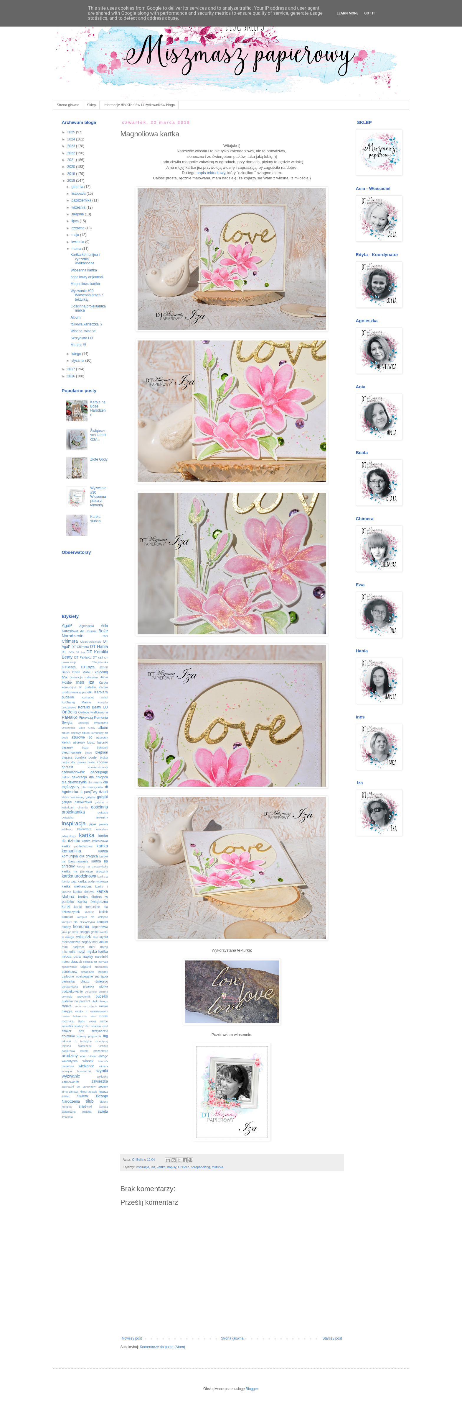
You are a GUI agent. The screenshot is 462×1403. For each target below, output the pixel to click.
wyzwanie (71, 1076)
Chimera (70, 641)
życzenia (67, 1116)
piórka (103, 986)
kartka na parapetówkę (92, 866)
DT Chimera (80, 647)
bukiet (91, 762)
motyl (81, 951)
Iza (153, 1167)
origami (85, 966)
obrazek (76, 961)
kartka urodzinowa (79, 876)
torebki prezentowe (94, 1050)
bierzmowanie (72, 752)
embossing (77, 797)
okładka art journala (95, 961)
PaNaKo (70, 717)
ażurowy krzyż (84, 742)
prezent (103, 991)
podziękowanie (72, 991)
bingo (88, 752)
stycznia (78, 360)
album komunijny (92, 732)
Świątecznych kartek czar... (98, 435)
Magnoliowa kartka (85, 284)
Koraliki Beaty (89, 707)
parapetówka (70, 986)
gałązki (102, 797)
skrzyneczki (100, 1031)
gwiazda (103, 812)
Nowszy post (132, 1338)
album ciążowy (71, 732)
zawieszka (100, 1081)
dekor (66, 777)
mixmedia (68, 951)
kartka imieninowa (95, 841)
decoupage (99, 772)
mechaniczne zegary (76, 942)
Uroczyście (69, 727)
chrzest (67, 767)
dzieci (103, 792)
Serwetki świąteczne (93, 722)
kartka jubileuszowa (77, 846)
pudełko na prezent (76, 1001)
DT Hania (99, 646)
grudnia (77, 187)
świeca (103, 1106)
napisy (171, 1167)
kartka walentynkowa (93, 881)
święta (103, 1111)
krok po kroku (71, 932)
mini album (100, 942)
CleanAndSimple (90, 641)
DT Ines (68, 652)
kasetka (89, 911)
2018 (71, 181)
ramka (67, 1006)
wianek (87, 1061)
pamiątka (101, 976)
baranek (67, 747)
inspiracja (142, 1167)
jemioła (103, 824)
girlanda (82, 807)
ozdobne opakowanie (77, 976)
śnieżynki (85, 1106)
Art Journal (88, 631)
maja (75, 235)
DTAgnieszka (99, 662)
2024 (71, 139)
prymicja (67, 996)
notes (66, 961)
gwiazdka (68, 817)
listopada (78, 193)
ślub (89, 1101)
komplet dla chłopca (92, 917)
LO (105, 707)
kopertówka (100, 927)
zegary (103, 1086)
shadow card (99, 1026)
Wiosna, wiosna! (83, 331)
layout (104, 937)
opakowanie (69, 966)
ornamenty (101, 966)
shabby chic (82, 1026)
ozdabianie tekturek (94, 971)
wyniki (102, 1070)
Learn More (348, 13)
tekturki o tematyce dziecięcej (85, 1041)
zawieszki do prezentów (79, 1086)
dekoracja (79, 777)
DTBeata (69, 667)
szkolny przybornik (89, 1036)
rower (92, 1021)
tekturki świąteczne (77, 1045)
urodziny (70, 1055)
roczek (103, 1016)
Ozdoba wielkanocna (93, 712)
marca (76, 249)
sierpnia (78, 214)
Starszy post (332, 1338)
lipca (75, 221)
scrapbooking (200, 1167)
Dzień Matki (81, 672)
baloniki (102, 742)
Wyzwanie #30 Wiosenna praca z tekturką (86, 295)
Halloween (91, 677)
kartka (161, 1167)
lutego (76, 354)
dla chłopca (98, 777)
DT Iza (80, 652)
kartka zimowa (84, 891)
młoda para (71, 957)
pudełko (101, 996)
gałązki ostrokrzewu (77, 802)
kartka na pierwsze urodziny (85, 871)
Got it (369, 13)
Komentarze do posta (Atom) (162, 1347)
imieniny (102, 817)
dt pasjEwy (88, 792)
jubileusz (67, 829)
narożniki (101, 956)
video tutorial (88, 1056)
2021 (71, 160)
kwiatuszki (83, 937)
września (78, 207)
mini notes (98, 947)
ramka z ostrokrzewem (91, 1011)
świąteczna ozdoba (77, 1111)
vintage (103, 1056)
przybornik (83, 996)
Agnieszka (86, 626)
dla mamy (95, 782)
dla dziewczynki (74, 782)
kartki (66, 907)
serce (104, 1021)
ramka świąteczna (74, 1016)
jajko (92, 824)
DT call (98, 657)
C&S (104, 636)
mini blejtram (73, 947)
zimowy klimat (78, 1091)
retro (93, 1016)
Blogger (252, 1389)
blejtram (101, 752)
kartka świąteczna (92, 902)
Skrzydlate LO (81, 338)
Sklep (91, 105)
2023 (71, 146)
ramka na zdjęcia (85, 1006)
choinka (102, 762)
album (103, 728)
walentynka (70, 1061)
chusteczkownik (98, 767)
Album (75, 317)
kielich (103, 911)
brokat (104, 757)
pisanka (88, 986)
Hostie (67, 682)
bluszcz (67, 757)
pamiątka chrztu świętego (85, 981)
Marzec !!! (78, 345)
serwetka (67, 1026)
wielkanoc (86, 1066)
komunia (81, 926)
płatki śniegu (100, 1001)
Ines (80, 682)
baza (85, 747)
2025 (71, 132)
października (81, 200)
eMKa (65, 797)
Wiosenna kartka (83, 270)
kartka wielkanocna (77, 886)
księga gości (89, 932)
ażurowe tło (82, 737)
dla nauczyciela (92, 787)
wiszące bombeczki (76, 1071)
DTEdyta (88, 667)
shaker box (73, 1031)
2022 (71, 153)
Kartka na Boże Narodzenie (98, 408)
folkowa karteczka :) (86, 324)
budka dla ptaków (74, 762)
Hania (104, 677)
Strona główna (68, 105)
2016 (71, 376)
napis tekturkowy (211, 173)
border (93, 757)
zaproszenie (70, 1081)
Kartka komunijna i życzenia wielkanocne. (85, 259)
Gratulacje (76, 677)
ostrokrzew (69, 971)
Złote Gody (99, 459)
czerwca (78, 228)
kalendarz (84, 829)
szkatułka (68, 1036)
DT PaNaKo (83, 657)
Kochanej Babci (95, 697)
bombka (80, 757)
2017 (71, 369)
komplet (67, 917)
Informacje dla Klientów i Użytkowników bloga (139, 105)
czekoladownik (73, 772)
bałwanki (102, 747)
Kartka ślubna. (96, 519)
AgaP (67, 625)
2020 (71, 167)
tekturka (217, 1167)
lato (95, 937)
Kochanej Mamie (76, 702)
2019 (71, 174)
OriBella (183, 1167)
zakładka (102, 1076)
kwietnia (78, 242)
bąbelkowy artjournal (86, 277)
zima (65, 1091)
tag (105, 1036)
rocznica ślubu (73, 1021)
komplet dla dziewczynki (78, 922)
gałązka (90, 797)
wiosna (103, 1066)
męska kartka (97, 951)
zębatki (92, 1091)
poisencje (91, 991)
